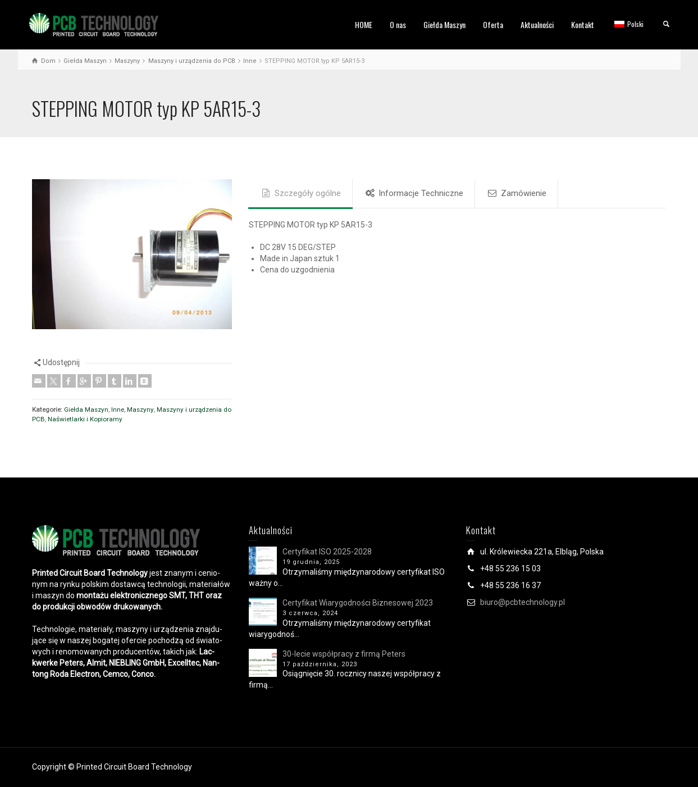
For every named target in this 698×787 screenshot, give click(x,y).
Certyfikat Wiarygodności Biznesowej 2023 (357, 602)
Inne (117, 409)
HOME (363, 24)
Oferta (493, 24)
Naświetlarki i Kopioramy (85, 419)
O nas (398, 24)
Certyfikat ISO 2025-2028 (327, 551)
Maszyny (140, 409)
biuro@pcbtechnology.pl (522, 602)
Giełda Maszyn (444, 24)
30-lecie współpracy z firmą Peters (343, 653)
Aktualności (537, 24)
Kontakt (582, 24)
